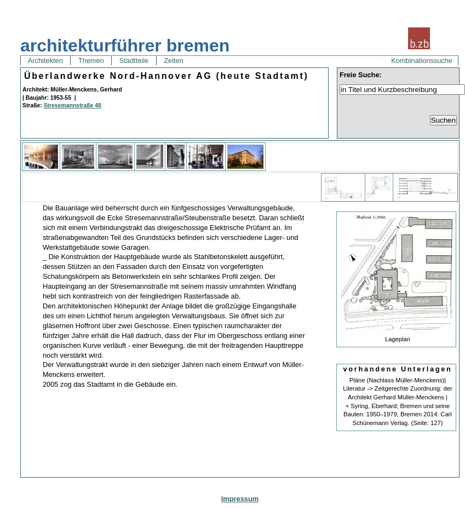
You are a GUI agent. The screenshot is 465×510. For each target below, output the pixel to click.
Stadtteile (133, 60)
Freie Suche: (361, 75)
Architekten (45, 60)
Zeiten (174, 60)
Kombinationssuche (421, 60)
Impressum (240, 499)
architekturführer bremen (124, 45)
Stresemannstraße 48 (72, 105)
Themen (91, 60)
